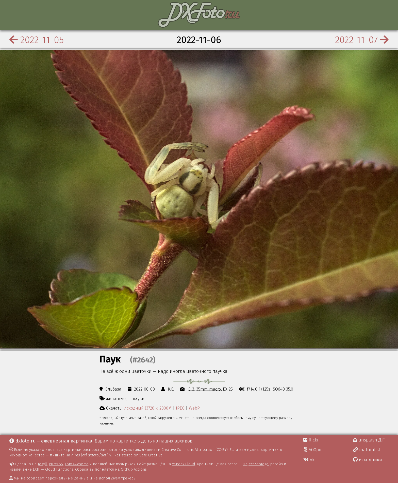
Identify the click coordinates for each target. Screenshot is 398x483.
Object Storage (255, 464)
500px (312, 450)
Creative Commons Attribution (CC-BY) (194, 449)
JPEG (180, 408)
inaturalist (366, 450)
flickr (311, 440)
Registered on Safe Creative (138, 455)
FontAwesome (76, 464)
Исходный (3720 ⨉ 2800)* (148, 408)
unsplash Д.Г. (369, 440)
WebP (194, 408)
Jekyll (42, 464)
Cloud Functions (59, 469)
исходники (367, 459)
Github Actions (134, 469)
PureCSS (56, 464)
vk (308, 459)
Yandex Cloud (183, 464)
